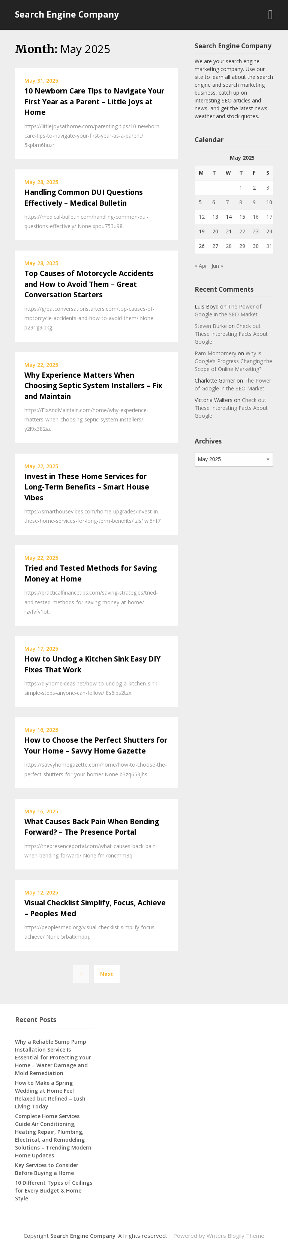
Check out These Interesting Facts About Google (231, 333)
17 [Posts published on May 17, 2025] (269, 216)
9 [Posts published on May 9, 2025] (254, 202)
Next (106, 974)
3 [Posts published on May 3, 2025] (267, 187)
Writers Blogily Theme (235, 1235)
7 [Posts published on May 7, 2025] (227, 202)
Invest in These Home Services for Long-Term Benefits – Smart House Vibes (86, 487)
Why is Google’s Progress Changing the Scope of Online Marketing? (233, 361)
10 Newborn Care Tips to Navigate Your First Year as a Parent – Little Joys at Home (94, 101)
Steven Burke (211, 325)
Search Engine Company (67, 14)
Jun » (217, 265)
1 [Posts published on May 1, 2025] (240, 187)
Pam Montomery (215, 353)
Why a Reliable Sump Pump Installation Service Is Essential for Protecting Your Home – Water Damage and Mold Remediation (53, 1057)
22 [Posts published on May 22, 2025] (242, 231)
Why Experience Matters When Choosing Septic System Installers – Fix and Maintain (93, 385)
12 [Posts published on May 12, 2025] (202, 216)
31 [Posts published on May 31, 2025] (269, 245)
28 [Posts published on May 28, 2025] (229, 245)
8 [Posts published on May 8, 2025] (240, 202)
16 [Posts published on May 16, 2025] (256, 216)
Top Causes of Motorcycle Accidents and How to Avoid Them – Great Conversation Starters (89, 284)
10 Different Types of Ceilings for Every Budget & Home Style (53, 1190)
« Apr (201, 265)
